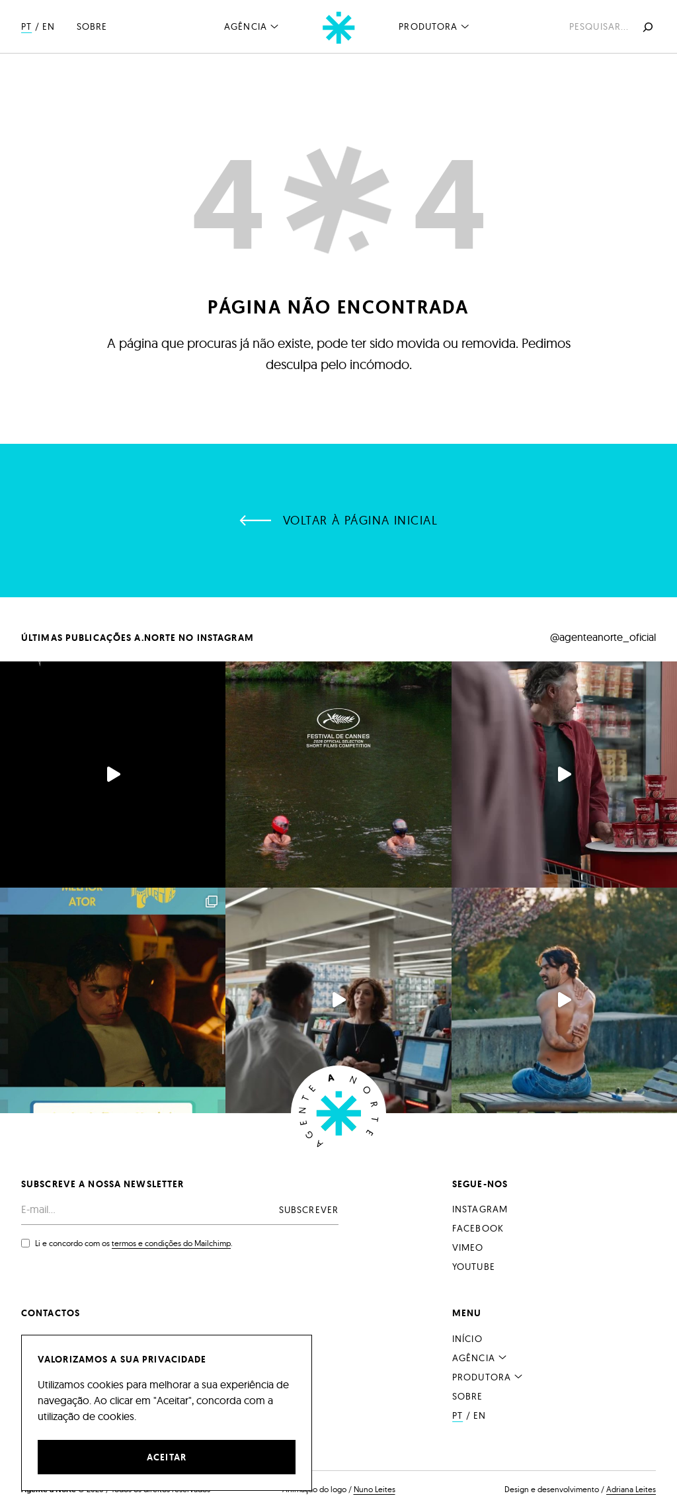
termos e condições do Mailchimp (171, 1243)
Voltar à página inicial (360, 520)
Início (467, 1339)
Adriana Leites (631, 1489)
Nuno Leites (374, 1489)
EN (48, 26)
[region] (166, 1413)
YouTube (473, 1267)
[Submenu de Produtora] (465, 25)
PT (26, 26)
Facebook (478, 1228)
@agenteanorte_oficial (603, 637)
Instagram (480, 1209)
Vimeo (468, 1247)
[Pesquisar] (646, 27)
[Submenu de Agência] (274, 25)
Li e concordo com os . (134, 1243)
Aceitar (166, 1457)
